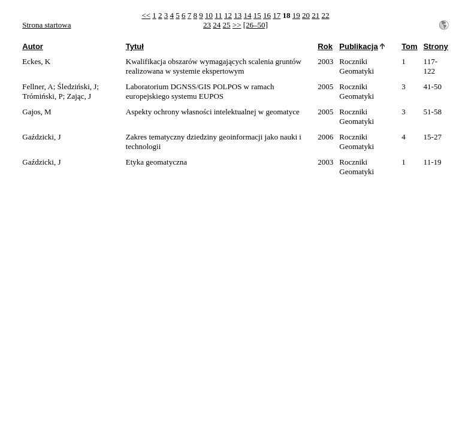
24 (217, 24)
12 (228, 15)
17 (276, 15)
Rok (325, 46)
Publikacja (358, 46)
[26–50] (255, 24)
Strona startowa (46, 24)
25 (227, 24)
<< (145, 15)
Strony (436, 46)
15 (257, 15)
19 (296, 15)
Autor (32, 46)
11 (218, 15)
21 (315, 15)
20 (306, 15)
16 (267, 15)
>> (237, 24)
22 (326, 15)
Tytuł (135, 46)
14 (248, 15)
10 (209, 15)
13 (237, 15)
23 (207, 24)
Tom (409, 46)
